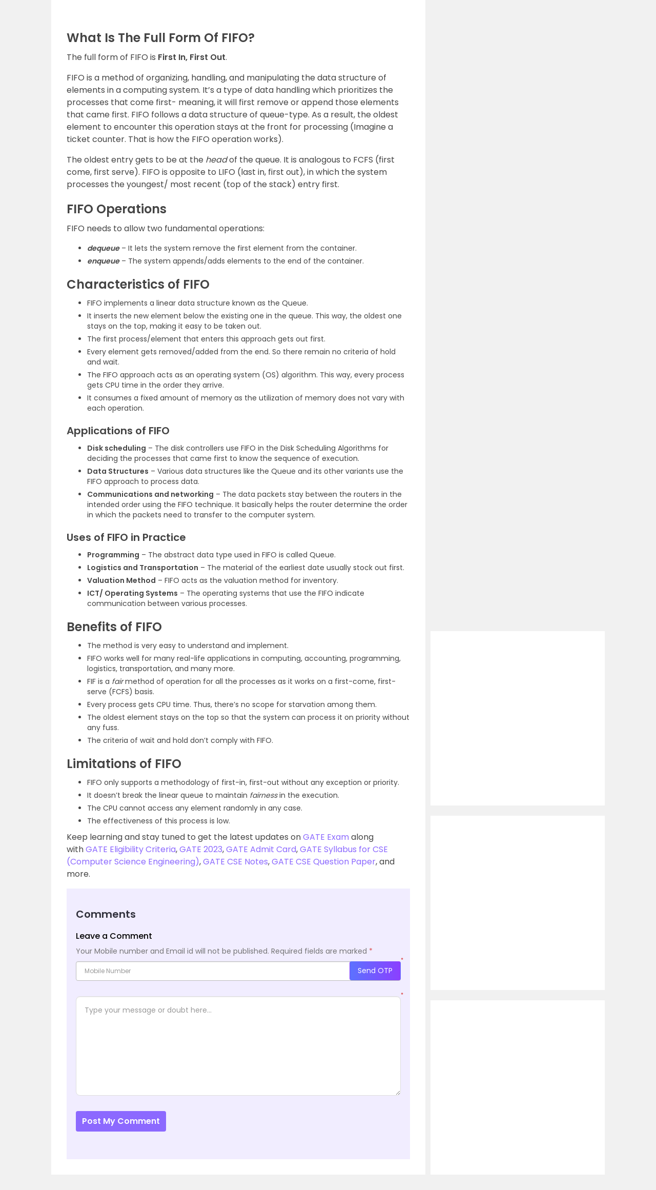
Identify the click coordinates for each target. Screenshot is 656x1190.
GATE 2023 (200, 849)
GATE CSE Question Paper (324, 862)
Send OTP (375, 970)
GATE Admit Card (261, 849)
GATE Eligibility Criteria (131, 849)
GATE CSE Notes (235, 862)
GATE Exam (326, 837)
